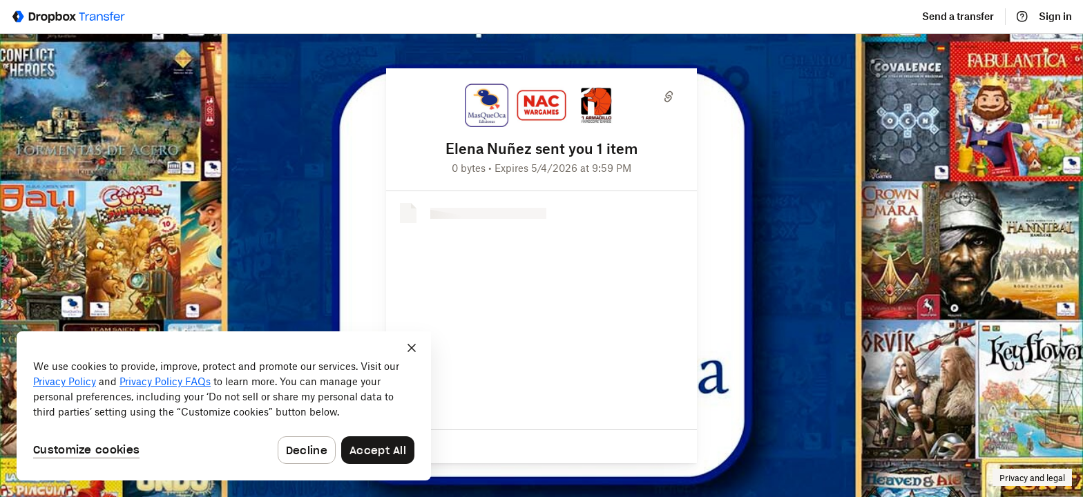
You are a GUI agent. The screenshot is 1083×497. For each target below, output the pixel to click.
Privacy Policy (64, 381)
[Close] (412, 348)
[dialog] (224, 405)
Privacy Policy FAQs (165, 381)
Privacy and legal (1032, 478)
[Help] (1022, 17)
